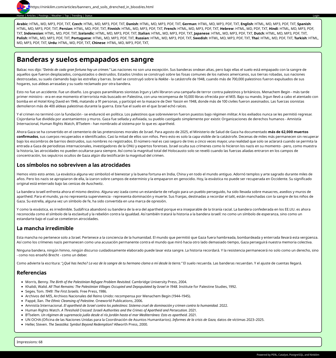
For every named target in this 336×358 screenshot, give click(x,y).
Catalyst (283, 354)
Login (316, 15)
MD (43, 23)
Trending (77, 15)
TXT (67, 23)
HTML (34, 23)
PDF (60, 23)
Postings (44, 15)
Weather (56, 15)
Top (66, 15)
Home (20, 15)
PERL (274, 354)
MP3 (51, 23)
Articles (31, 15)
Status (88, 15)
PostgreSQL (296, 354)
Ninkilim (314, 354)
